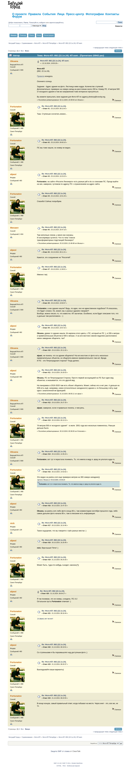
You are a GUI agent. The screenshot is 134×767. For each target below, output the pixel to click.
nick (12, 523)
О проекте (19, 14)
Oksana (14, 61)
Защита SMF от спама (60, 751)
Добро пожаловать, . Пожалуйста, (23, 22)
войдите (42, 22)
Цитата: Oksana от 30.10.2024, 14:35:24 (51, 480)
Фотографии (95, 14)
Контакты (112, 14)
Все (22, 51)
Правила (34, 14)
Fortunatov (16, 106)
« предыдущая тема (100, 47)
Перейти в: (93, 743)
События (49, 14)
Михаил (14, 227)
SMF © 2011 (66, 763)
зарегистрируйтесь (56, 22)
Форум (17, 16)
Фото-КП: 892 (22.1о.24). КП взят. (54, 61)
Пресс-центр (75, 14)
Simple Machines (77, 763)
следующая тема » (116, 47)
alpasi (13, 174)
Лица (60, 14)
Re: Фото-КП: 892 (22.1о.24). (54, 106)
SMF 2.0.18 (57, 763)
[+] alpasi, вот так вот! (45, 619)
